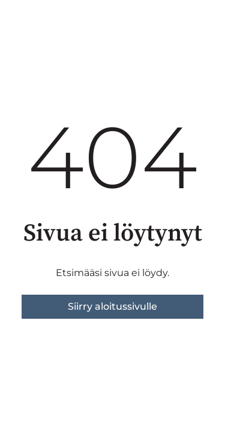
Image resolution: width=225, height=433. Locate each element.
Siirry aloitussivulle (112, 306)
